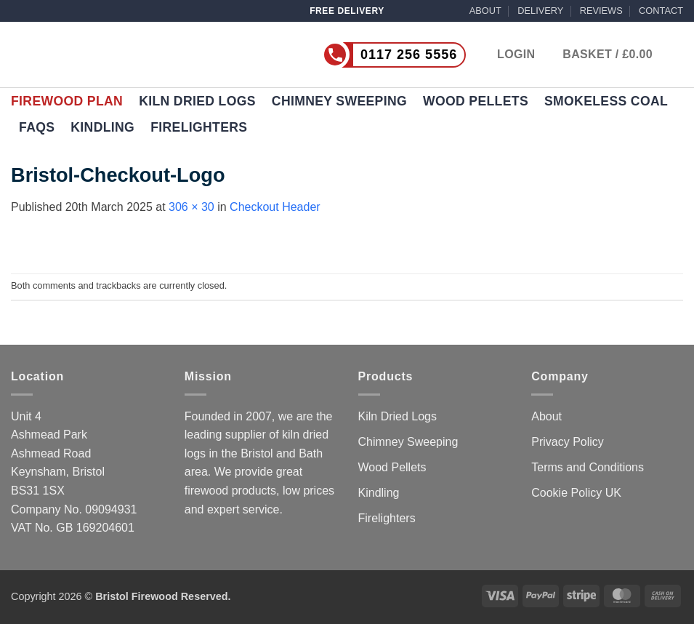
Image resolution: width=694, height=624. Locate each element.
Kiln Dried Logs (197, 101)
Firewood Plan (67, 101)
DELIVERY (540, 10)
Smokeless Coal (606, 101)
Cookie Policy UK (576, 493)
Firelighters (198, 127)
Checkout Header (275, 207)
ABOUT (485, 10)
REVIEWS (601, 10)
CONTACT (661, 10)
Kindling (102, 127)
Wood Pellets (475, 101)
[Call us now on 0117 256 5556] (364, 55)
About (546, 416)
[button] (622, 54)
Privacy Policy (567, 442)
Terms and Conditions (587, 467)
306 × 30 (191, 207)
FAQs (37, 127)
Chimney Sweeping (339, 101)
